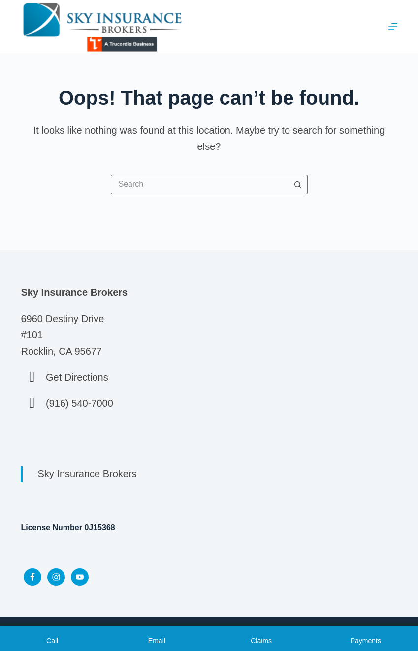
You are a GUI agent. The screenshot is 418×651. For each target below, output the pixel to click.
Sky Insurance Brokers (86, 474)
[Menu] (392, 26)
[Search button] (298, 184)
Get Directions (77, 377)
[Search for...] (199, 184)
